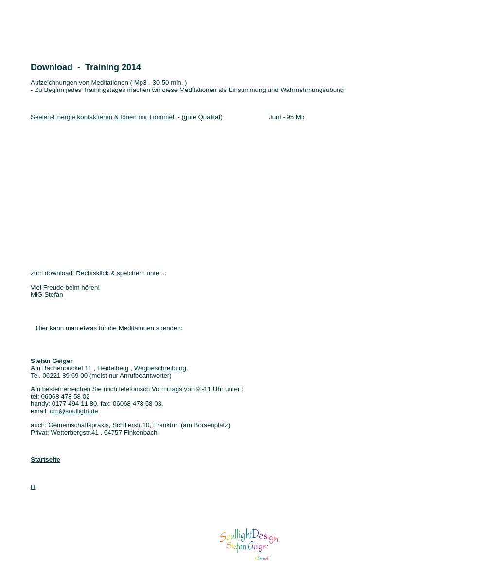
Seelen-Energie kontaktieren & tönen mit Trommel (102, 117)
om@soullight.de (74, 411)
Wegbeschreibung (160, 368)
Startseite (45, 459)
